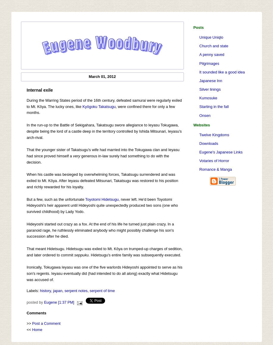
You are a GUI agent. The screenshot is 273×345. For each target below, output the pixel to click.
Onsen (205, 115)
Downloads (208, 143)
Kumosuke (208, 98)
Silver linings (210, 89)
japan (57, 290)
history (45, 290)
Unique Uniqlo (211, 37)
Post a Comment (46, 323)
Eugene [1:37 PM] (59, 302)
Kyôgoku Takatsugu (99, 106)
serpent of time (102, 290)
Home (37, 329)
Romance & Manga (215, 169)
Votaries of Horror (214, 161)
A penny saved (211, 54)
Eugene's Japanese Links (221, 152)
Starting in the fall (214, 106)
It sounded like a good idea (222, 72)
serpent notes (76, 290)
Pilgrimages (209, 63)
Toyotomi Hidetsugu (101, 199)
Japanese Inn (210, 81)
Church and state (213, 46)
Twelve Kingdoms (214, 135)
